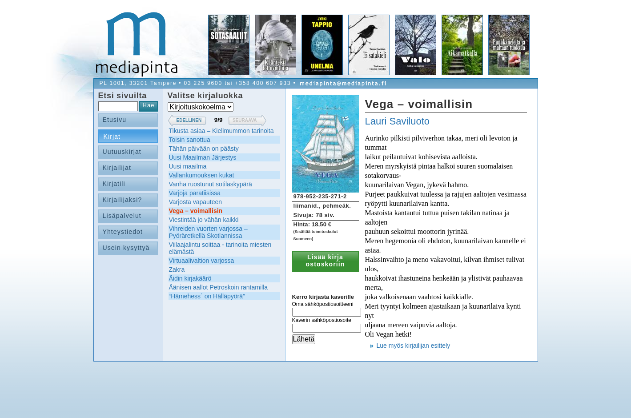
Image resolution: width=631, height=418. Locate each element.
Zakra (177, 269)
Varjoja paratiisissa (195, 193)
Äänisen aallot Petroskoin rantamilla (218, 287)
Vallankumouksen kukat (201, 175)
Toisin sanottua (189, 139)
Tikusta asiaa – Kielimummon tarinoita (221, 130)
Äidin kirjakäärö (190, 278)
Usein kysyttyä (126, 247)
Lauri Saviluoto (397, 121)
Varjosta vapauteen (195, 201)
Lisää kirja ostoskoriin (325, 260)
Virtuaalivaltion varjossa (201, 260)
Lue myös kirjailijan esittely (413, 345)
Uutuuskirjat (122, 151)
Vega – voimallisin (196, 210)
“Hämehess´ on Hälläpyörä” (207, 296)
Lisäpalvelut (122, 215)
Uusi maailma (188, 166)
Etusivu (115, 119)
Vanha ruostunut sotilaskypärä (210, 184)
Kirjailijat (117, 167)
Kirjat (112, 136)
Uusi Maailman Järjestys (203, 157)
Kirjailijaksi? (122, 199)
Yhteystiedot (123, 231)
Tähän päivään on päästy (204, 148)
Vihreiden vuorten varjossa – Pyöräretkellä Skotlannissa (208, 232)
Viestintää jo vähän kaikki (204, 219)
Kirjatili (114, 183)
